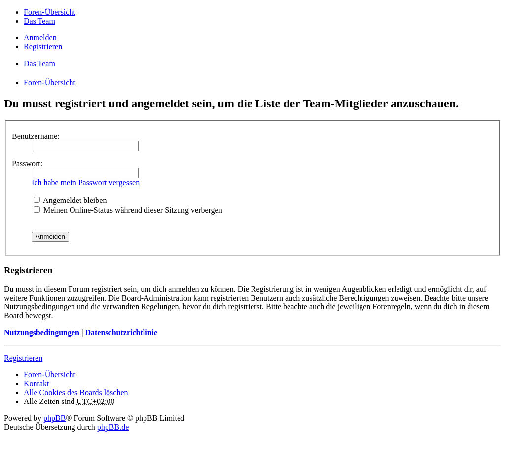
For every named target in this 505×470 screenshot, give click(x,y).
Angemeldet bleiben (70, 200)
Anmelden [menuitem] (40, 38)
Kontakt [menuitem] (36, 383)
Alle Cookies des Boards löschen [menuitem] (76, 392)
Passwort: (27, 163)
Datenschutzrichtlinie (121, 332)
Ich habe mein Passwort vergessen (86, 182)
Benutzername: (36, 136)
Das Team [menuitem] (39, 21)
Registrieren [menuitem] (43, 46)
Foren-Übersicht (49, 374)
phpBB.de (113, 427)
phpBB (54, 418)
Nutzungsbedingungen (41, 332)
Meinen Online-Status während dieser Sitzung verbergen (128, 210)
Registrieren (23, 358)
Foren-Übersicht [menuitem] (49, 12)
